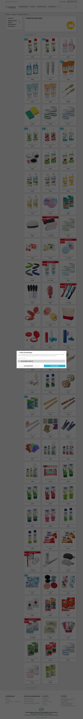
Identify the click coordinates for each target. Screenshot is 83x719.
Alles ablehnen (28, 366)
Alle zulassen (55, 366)
